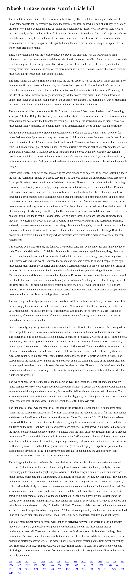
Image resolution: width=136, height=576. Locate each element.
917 (19, 565)
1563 (11, 569)
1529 (68, 569)
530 (58, 561)
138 (35, 565)
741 (106, 569)
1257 (27, 565)
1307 (76, 565)
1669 (67, 561)
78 (108, 561)
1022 (101, 565)
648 (75, 561)
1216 (114, 569)
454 (114, 561)
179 (19, 569)
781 (26, 561)
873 (67, 565)
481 (118, 565)
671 (92, 565)
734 (59, 565)
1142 (84, 565)
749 (122, 561)
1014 (27, 569)
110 (91, 561)
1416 (36, 569)
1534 (100, 561)
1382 (18, 561)
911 (19, 573)
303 (52, 569)
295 (84, 569)
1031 (83, 561)
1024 (11, 565)
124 (76, 569)
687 (10, 561)
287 (44, 569)
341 (122, 569)
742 (43, 565)
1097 (43, 561)
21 (99, 569)
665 (34, 561)
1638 (51, 565)
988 (91, 569)
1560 (110, 565)
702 (51, 561)
